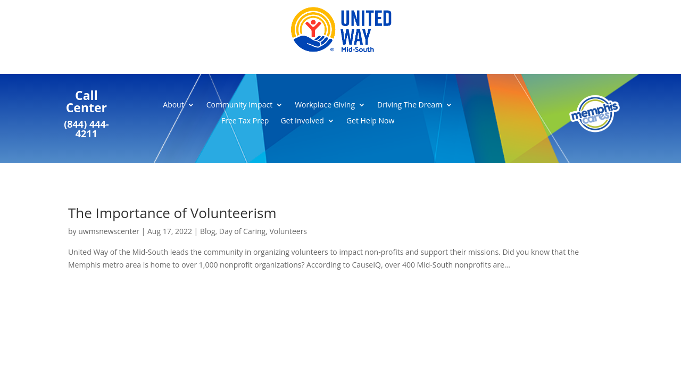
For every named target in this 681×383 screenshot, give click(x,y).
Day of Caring (242, 231)
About (173, 105)
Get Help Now (370, 121)
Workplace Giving (325, 105)
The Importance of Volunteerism (172, 212)
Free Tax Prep (245, 121)
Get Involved (302, 121)
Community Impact (239, 105)
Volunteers (288, 231)
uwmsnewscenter (108, 231)
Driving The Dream (409, 105)
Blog (207, 231)
